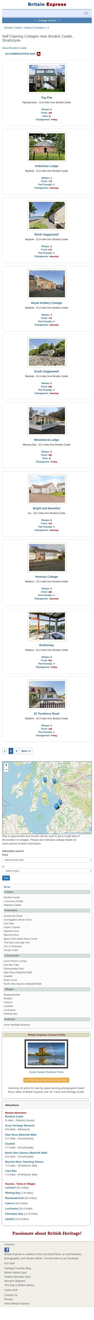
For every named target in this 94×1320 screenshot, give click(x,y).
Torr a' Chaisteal (13, 946)
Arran (7, 887)
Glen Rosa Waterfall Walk (18, 972)
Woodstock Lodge (46, 439)
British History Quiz (15, 1272)
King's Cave (10, 980)
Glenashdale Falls (14, 968)
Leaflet (65, 833)
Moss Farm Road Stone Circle (20, 938)
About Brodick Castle (14, 48)
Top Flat (46, 97)
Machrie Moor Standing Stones (24, 1161)
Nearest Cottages (34, 27)
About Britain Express (16, 1303)
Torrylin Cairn (11, 950)
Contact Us (10, 1295)
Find (5, 854)
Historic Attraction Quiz (17, 1276)
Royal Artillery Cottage (46, 303)
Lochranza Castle (13, 901)
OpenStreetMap (76, 833)
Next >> (26, 751)
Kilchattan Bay (14, 1213)
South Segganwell (46, 371)
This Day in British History (19, 1285)
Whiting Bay (10, 1013)
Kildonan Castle (12, 905)
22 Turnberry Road (46, 713)
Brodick (8, 998)
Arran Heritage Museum (17, 1024)
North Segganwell (46, 234)
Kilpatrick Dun (11, 931)
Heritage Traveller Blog (17, 1268)
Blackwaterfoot (12, 994)
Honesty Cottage (46, 576)
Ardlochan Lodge (46, 166)
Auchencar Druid (13, 916)
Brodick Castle (12, 27)
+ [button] (6, 765)
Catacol (8, 1002)
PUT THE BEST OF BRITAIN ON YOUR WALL (46, 1080)
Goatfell (8, 976)
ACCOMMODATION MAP (20, 53)
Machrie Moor (11, 934)
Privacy (8, 1299)
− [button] (6, 770)
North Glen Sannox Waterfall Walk (22, 983)
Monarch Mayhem (14, 1281)
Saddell (9, 1219)
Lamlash (8, 1006)
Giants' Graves (12, 927)
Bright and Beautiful (46, 508)
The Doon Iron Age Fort (17, 942)
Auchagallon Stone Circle (18, 919)
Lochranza (9, 1010)
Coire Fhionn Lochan (15, 961)
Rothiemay (46, 645)
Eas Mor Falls (11, 964)
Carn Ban (9, 923)
